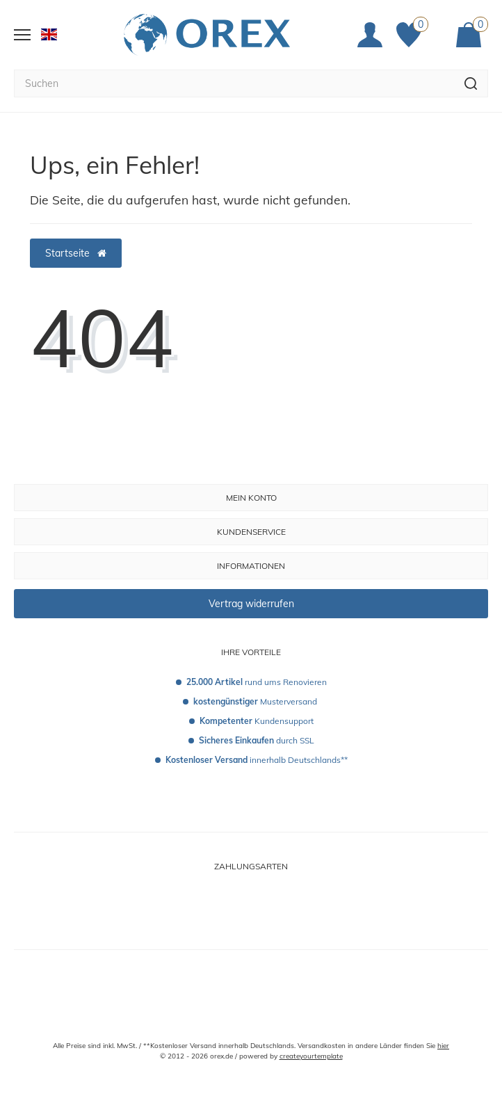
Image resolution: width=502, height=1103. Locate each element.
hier (443, 1045)
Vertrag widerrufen (251, 603)
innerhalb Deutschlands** (256, 760)
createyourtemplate (311, 1056)
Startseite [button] (75, 253)
